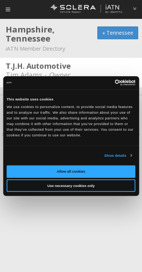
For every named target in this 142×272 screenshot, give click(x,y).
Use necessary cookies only (71, 186)
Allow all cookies (71, 171)
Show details (115, 156)
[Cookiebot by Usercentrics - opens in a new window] (103, 83)
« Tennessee (117, 32)
